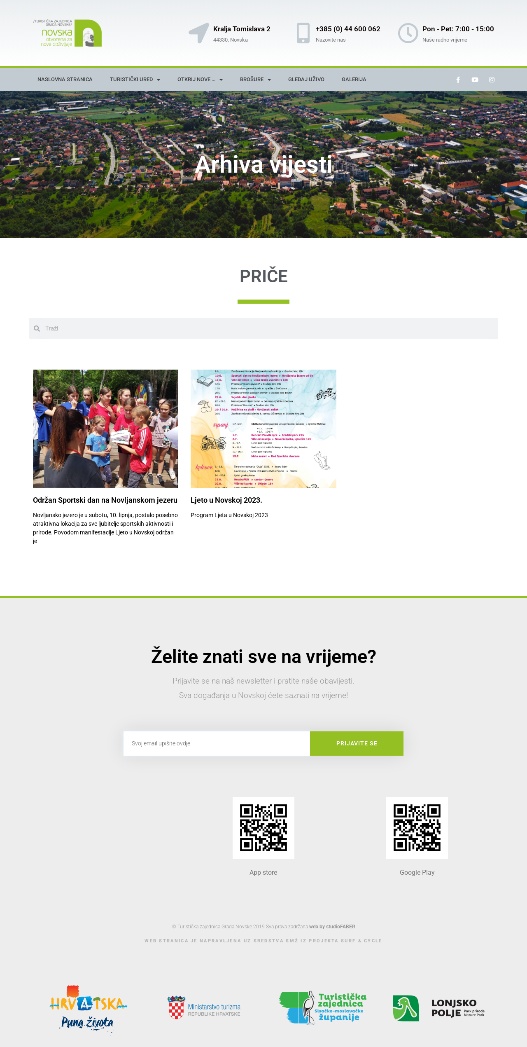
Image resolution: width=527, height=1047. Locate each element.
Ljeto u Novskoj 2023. (226, 500)
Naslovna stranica (65, 79)
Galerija (354, 79)
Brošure (255, 80)
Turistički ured (135, 80)
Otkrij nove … (200, 80)
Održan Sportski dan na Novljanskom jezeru (105, 500)
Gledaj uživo (306, 79)
